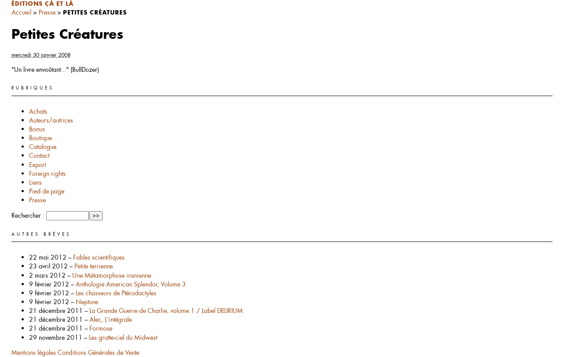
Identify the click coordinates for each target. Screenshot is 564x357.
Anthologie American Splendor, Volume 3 (131, 284)
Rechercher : (28, 215)
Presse (47, 12)
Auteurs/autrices (51, 120)
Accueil (21, 12)
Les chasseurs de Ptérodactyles (116, 293)
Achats (38, 111)
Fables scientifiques (99, 257)
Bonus (37, 129)
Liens (35, 182)
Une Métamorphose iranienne (111, 275)
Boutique (40, 138)
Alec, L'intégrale (110, 319)
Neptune (87, 302)
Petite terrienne (93, 266)
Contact (39, 155)
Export (37, 164)
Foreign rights (47, 173)
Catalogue (42, 146)
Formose (100, 328)
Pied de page (46, 191)
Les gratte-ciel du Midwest (123, 337)
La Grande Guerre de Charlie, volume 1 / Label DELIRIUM (166, 310)
